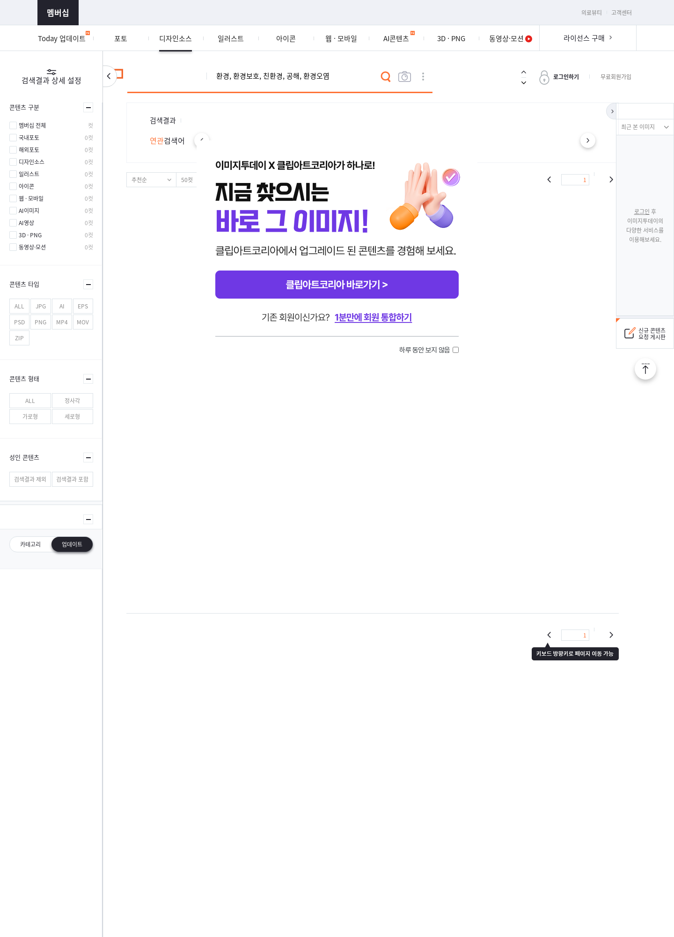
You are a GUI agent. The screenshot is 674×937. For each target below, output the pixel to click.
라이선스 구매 (584, 38)
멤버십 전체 (32, 125)
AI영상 (26, 223)
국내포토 (29, 137)
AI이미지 (29, 210)
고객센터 (621, 12)
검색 (385, 76)
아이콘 (26, 186)
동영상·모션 (32, 247)
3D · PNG (30, 235)
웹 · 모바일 (31, 198)
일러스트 (29, 174)
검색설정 (110, 76)
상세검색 (423, 76)
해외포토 (29, 150)
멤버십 (58, 12)
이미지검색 (404, 76)
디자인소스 (31, 162)
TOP (645, 369)
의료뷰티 (591, 12)
